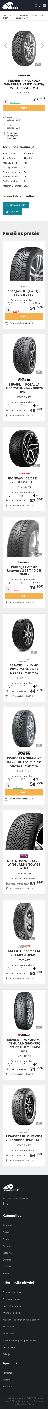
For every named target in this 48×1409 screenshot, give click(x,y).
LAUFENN (24, 286)
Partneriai (7, 1386)
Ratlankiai (7, 1225)
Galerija (6, 1354)
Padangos (7, 1239)
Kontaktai (7, 1372)
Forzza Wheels (10, 1333)
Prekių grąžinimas (11, 1299)
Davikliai (6, 1232)
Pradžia (6, 15)
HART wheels (9, 1347)
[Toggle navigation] (44, 5)
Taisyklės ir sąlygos (12, 1306)
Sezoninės (7, 1252)
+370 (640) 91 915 (15, 205)
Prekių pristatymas (12, 1292)
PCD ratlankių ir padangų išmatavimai (21, 1340)
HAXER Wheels (10, 1326)
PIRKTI (24, 108)
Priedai (6, 1273)
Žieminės (7, 1259)
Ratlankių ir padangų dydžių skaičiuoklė (21, 1319)
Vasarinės (7, 1246)
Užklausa (12, 211)
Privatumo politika (11, 1312)
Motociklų (7, 1266)
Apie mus (7, 1379)
